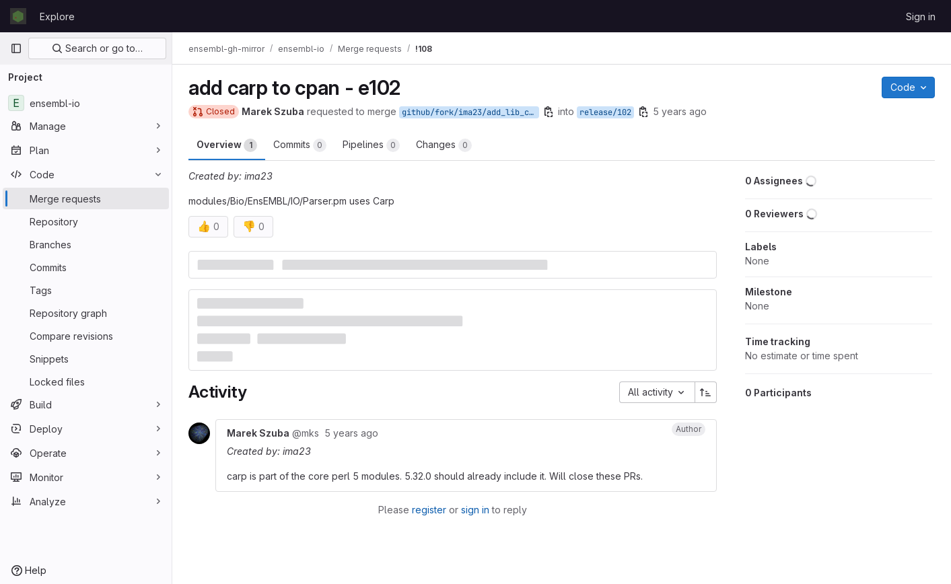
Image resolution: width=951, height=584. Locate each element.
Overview (227, 145)
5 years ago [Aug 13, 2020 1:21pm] (680, 111)
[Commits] (86, 267)
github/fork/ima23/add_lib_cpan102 (470, 112)
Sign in (921, 16)
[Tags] (86, 290)
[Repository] (86, 221)
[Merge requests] (86, 198)
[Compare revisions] (86, 335)
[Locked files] (86, 381)
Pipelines (371, 145)
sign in (475, 509)
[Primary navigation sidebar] (16, 48)
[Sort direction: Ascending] (706, 392)
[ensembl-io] (86, 103)
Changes (444, 145)
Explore (57, 16)
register (429, 509)
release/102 (605, 112)
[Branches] (86, 244)
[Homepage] (18, 16)
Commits (299, 145)
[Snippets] (86, 358)
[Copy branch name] (548, 112)
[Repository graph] (86, 313)
